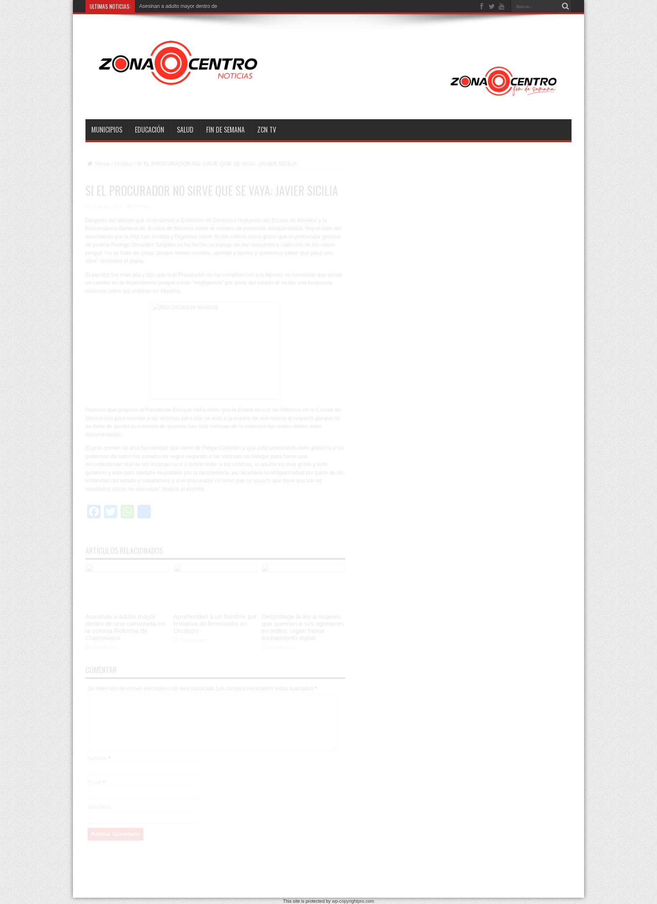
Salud (185, 130)
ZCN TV (266, 130)
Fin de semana (225, 130)
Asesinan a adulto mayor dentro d (176, 6)
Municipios (106, 130)
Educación (149, 130)
